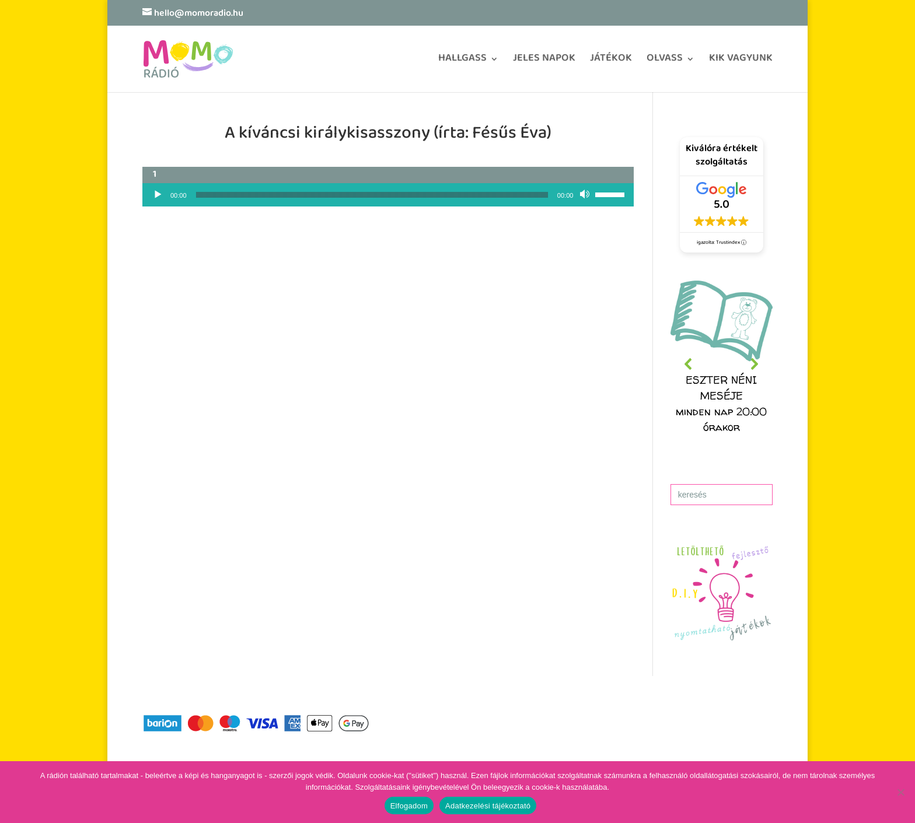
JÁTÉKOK (611, 62)
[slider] (372, 195)
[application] (388, 194)
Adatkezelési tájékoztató (487, 805)
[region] (721, 364)
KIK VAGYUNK (741, 62)
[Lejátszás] (157, 195)
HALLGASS (462, 62)
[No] (900, 792)
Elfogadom (409, 805)
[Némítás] (586, 195)
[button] (721, 364)
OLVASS (665, 62)
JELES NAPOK (544, 62)
